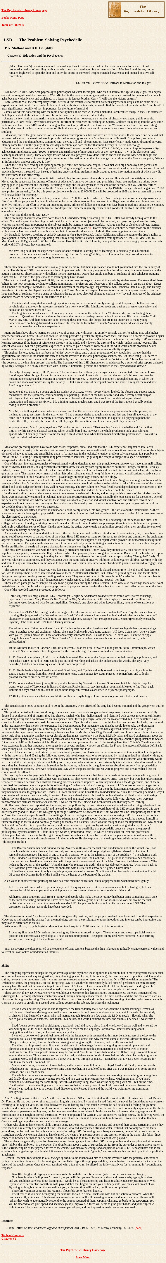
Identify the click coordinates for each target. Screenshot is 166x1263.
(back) (138, 1227)
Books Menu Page (12, 17)
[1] (90, 227)
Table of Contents (12, 24)
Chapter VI (8, 1238)
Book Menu (83, 1257)
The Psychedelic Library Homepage (24, 10)
